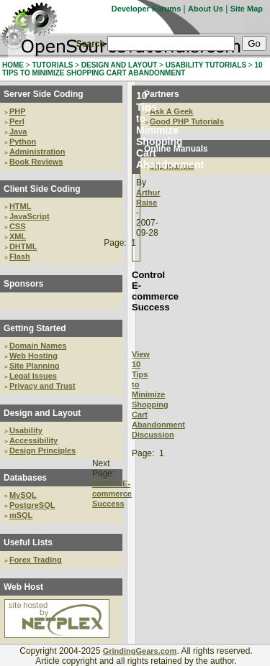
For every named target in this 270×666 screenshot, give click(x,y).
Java (18, 131)
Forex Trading (35, 559)
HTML (20, 206)
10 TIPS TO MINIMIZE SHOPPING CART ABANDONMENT (132, 69)
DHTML (23, 246)
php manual (172, 166)
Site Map (246, 8)
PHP (17, 111)
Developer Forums (146, 8)
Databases (25, 478)
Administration (37, 151)
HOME (13, 65)
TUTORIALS (52, 65)
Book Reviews (36, 161)
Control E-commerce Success (112, 493)
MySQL (23, 495)
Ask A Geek (171, 111)
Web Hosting (33, 355)
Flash (19, 256)
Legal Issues (33, 375)
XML (17, 236)
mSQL (20, 515)
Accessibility (33, 440)
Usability (25, 430)
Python (22, 141)
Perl (16, 121)
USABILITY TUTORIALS (206, 65)
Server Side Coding (44, 94)
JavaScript (29, 216)
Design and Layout (42, 413)
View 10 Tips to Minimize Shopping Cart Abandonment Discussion (158, 394)
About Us (205, 8)
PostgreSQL (32, 505)
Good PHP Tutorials (187, 121)
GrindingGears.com (140, 651)
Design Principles (42, 450)
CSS (17, 226)
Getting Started (35, 328)
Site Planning (34, 365)
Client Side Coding (42, 189)
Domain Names (37, 345)
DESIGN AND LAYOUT (119, 65)
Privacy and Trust (42, 385)
